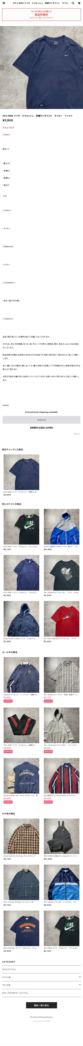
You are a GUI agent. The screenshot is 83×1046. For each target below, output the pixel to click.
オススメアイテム (9, 969)
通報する (77, 434)
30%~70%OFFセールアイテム (15, 993)
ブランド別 (6, 985)
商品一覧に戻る (41, 1005)
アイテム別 (6, 977)
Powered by (41, 1021)
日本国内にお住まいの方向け (41, 427)
